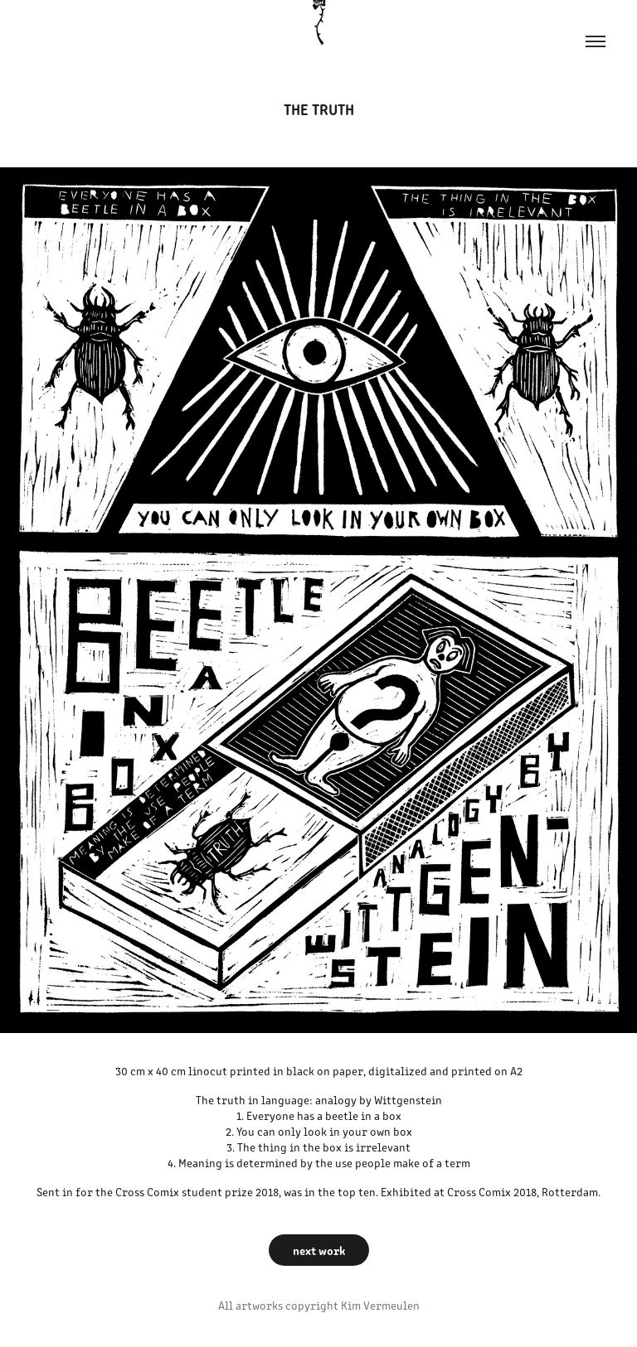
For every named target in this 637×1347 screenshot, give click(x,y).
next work (319, 1250)
